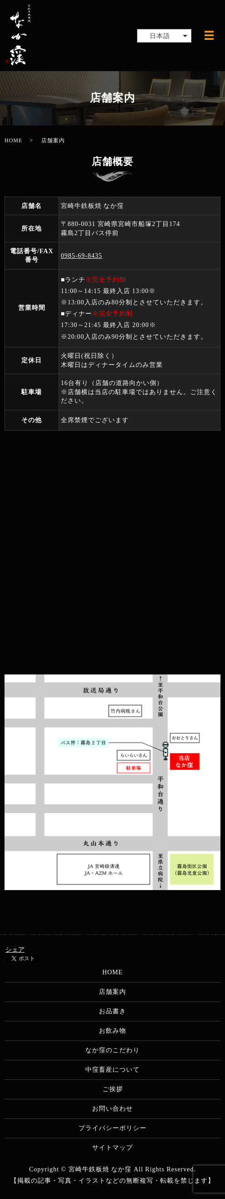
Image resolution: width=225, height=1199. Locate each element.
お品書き (112, 1011)
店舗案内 (112, 991)
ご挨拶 (113, 1089)
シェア (14, 949)
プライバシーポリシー (112, 1128)
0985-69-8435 (81, 255)
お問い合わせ (112, 1108)
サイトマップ (112, 1147)
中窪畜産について (112, 1069)
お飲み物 (112, 1030)
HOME (13, 140)
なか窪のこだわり (112, 1050)
